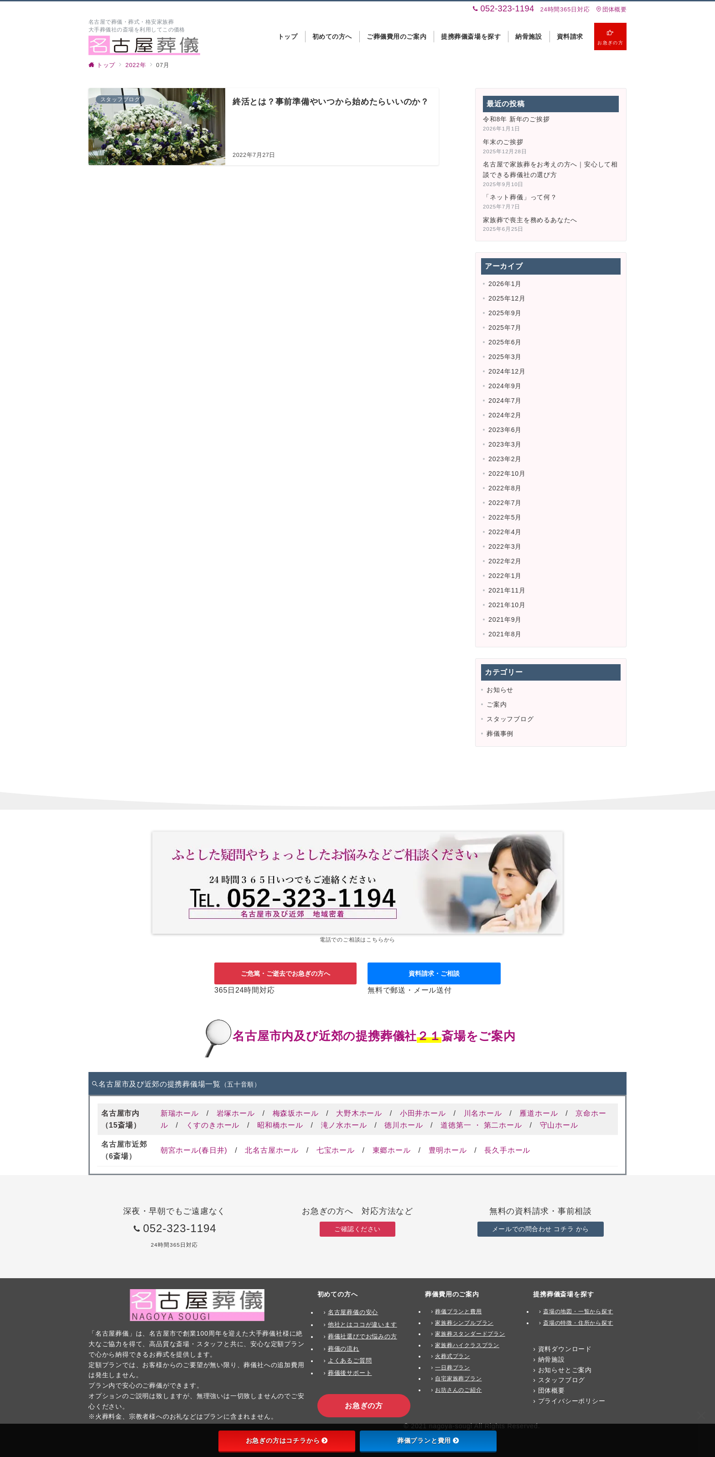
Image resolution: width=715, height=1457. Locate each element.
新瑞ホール (180, 1113)
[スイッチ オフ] (610, 36)
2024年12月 (507, 371)
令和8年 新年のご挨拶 (516, 119)
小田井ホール (423, 1113)
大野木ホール (359, 1113)
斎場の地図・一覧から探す (578, 1311)
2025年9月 (505, 313)
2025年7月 (505, 327)
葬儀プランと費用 (428, 1440)
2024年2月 (505, 415)
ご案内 (497, 704)
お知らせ (500, 689)
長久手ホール (507, 1150)
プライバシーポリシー (572, 1401)
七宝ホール (335, 1150)
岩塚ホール (236, 1113)
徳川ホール (403, 1125)
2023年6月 (505, 429)
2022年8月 (505, 488)
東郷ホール (392, 1150)
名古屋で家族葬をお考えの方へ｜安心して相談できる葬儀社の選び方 (550, 169)
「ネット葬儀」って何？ (520, 197)
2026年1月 (505, 283)
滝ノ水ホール (344, 1125)
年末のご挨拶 (503, 142)
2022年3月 (505, 546)
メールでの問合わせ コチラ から (540, 1229)
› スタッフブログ (559, 1380)
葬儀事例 (500, 733)
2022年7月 (505, 502)
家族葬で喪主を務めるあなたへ (530, 220)
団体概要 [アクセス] (611, 9)
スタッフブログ (510, 719)
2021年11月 (507, 590)
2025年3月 (505, 356)
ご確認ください (357, 1229)
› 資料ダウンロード (562, 1349)
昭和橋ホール (280, 1125)
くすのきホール (213, 1125)
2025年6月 (505, 342)
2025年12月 (507, 298)
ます (390, 1324)
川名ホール (483, 1113)
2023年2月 (505, 459)
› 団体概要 (549, 1390)
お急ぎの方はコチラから (287, 1440)
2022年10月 (507, 473)
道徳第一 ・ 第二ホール (481, 1125)
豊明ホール (448, 1150)
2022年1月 (505, 575)
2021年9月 (505, 619)
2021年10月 (507, 605)
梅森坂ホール (296, 1113)
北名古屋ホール (272, 1150)
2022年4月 (505, 532)
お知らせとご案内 (565, 1370)
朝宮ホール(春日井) (194, 1150)
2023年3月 (505, 444)
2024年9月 (505, 386)
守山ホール (559, 1125)
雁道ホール (538, 1113)
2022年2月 (505, 561)
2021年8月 (505, 634)
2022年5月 (505, 517)
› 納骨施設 (549, 1359)
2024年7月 (505, 400)
